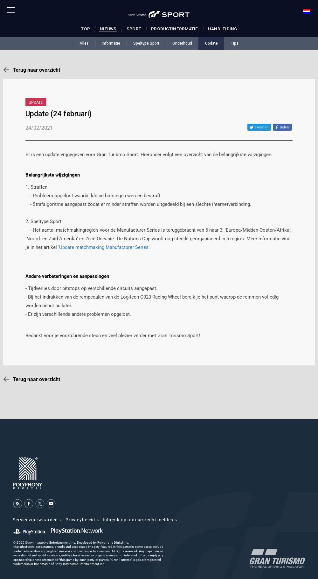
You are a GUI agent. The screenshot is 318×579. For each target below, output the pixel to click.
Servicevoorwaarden (35, 519)
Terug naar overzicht (36, 70)
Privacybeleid (80, 519)
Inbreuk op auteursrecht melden (138, 519)
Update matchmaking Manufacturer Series (104, 247)
